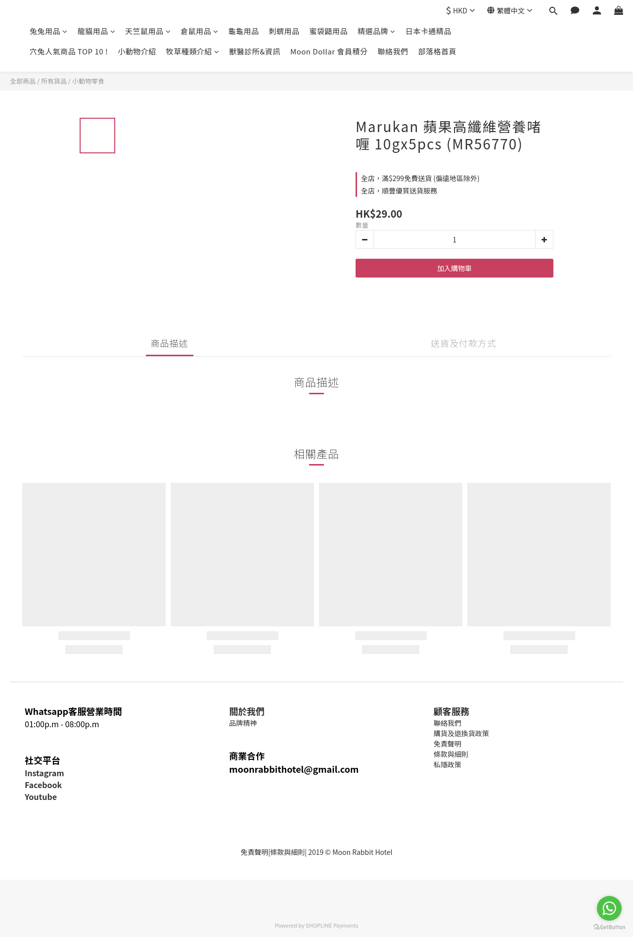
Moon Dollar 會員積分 (328, 51)
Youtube (41, 796)
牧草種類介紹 (193, 51)
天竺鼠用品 (148, 31)
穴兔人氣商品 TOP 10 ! (69, 51)
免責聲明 (254, 852)
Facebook (43, 785)
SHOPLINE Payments (332, 925)
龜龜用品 (243, 31)
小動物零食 (88, 81)
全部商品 (23, 81)
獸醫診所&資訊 (254, 51)
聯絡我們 (392, 51)
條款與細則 (287, 852)
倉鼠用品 (200, 31)
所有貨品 (54, 81)
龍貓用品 (97, 31)
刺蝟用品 (284, 31)
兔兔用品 (49, 31)
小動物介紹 (137, 51)
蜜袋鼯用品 (329, 31)
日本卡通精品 (429, 31)
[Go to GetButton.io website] (609, 927)
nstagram (45, 773)
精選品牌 (377, 31)
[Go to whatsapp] (609, 908)
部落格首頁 (437, 51)
